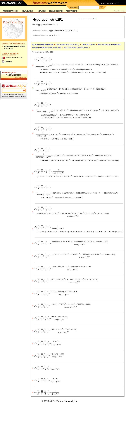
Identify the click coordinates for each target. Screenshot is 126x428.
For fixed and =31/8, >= (76, 48)
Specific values (89, 44)
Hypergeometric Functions (42, 44)
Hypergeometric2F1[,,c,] (68, 44)
